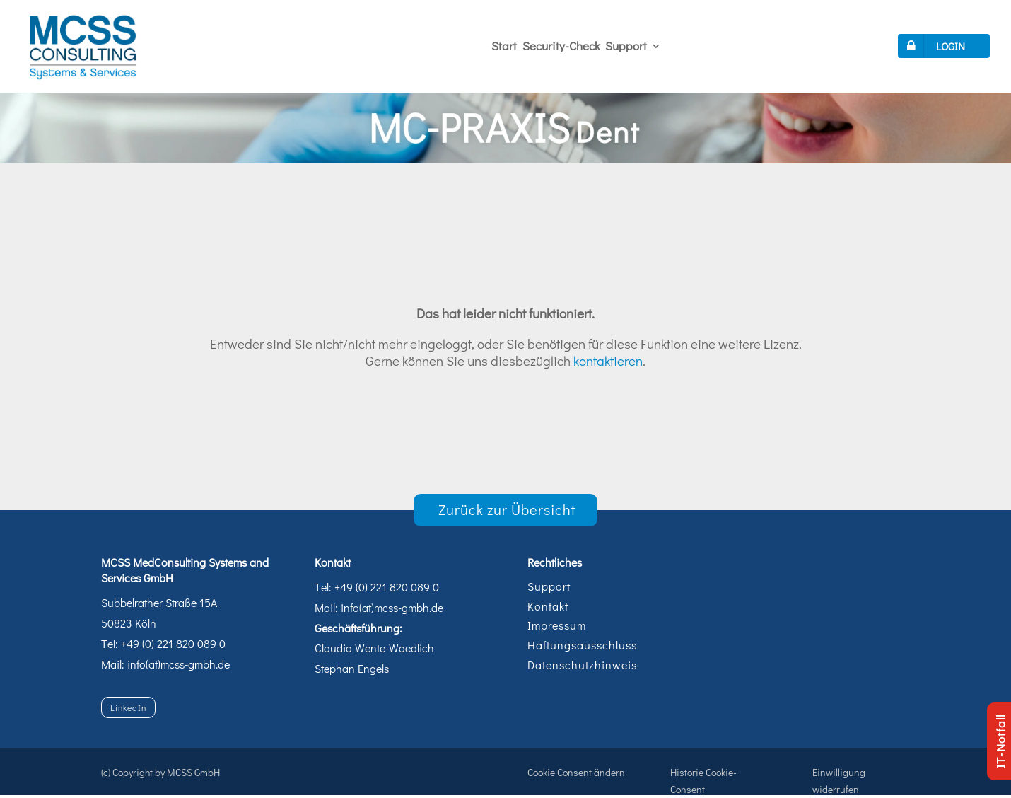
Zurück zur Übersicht (507, 509)
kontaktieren (608, 360)
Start (504, 45)
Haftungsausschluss (582, 644)
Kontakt (547, 605)
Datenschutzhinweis (582, 664)
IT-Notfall (1000, 741)
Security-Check (561, 45)
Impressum (556, 625)
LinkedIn (128, 707)
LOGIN (933, 46)
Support (626, 45)
